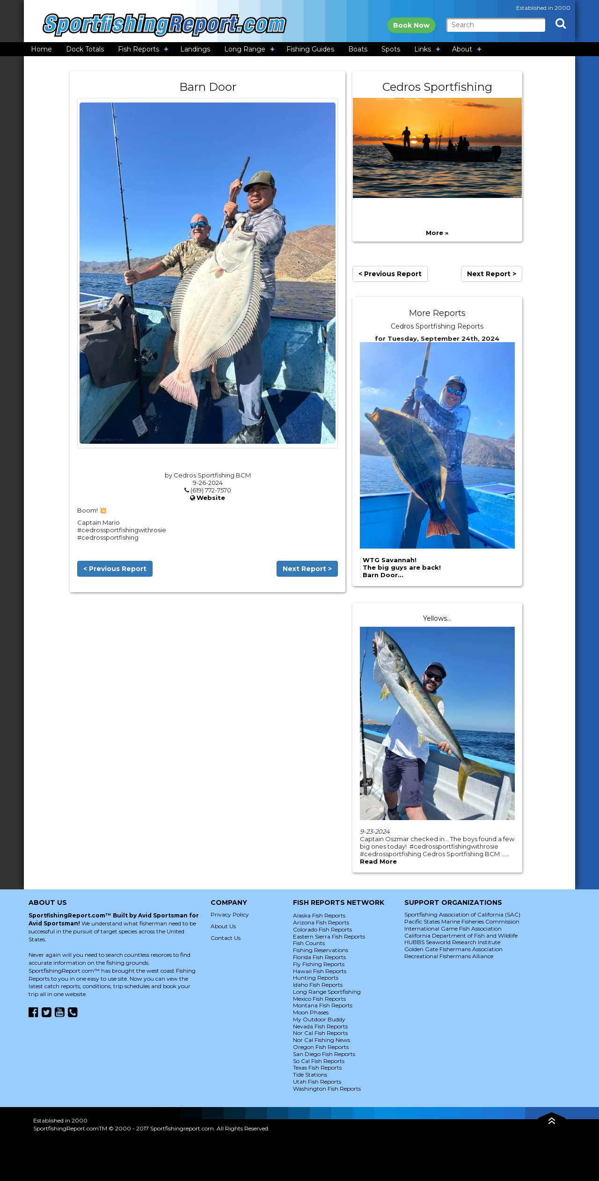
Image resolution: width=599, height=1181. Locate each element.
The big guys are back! (402, 567)
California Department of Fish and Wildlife (461, 935)
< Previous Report (114, 569)
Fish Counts (309, 942)
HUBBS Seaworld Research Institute (452, 942)
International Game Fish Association (453, 928)
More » (437, 232)
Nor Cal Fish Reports (320, 1032)
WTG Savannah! (389, 560)
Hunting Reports (315, 977)
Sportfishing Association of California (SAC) (462, 914)
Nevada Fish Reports (320, 1026)
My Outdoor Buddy (319, 1019)
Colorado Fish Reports (322, 929)
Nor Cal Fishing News (321, 1039)
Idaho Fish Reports (318, 984)
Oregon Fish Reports (321, 1046)
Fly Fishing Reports (318, 964)
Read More (378, 861)
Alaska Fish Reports (319, 915)
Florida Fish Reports (319, 957)
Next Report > (307, 569)
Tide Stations (310, 1074)
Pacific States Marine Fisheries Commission (461, 921)
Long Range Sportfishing (327, 991)
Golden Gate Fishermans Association (453, 949)
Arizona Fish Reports (321, 922)
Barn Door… (383, 575)
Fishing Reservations (320, 950)
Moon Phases (311, 1012)
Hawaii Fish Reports (319, 971)
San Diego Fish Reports (324, 1053)
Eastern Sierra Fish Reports (329, 936)
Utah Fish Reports (317, 1081)
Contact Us (226, 937)
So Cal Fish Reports (318, 1060)
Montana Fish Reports (322, 1005)
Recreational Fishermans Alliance (448, 956)
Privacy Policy (230, 914)
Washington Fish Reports (327, 1088)
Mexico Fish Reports (319, 998)
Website (211, 497)
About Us (223, 926)
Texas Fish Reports (317, 1067)
